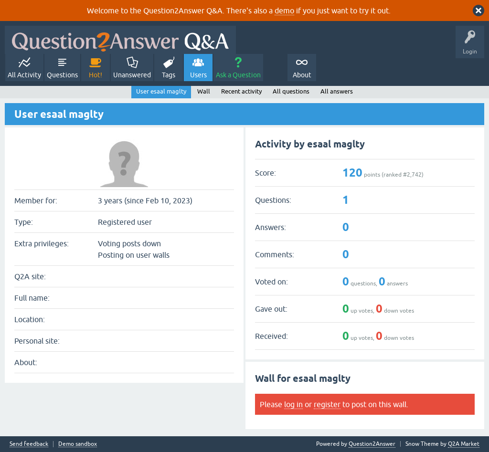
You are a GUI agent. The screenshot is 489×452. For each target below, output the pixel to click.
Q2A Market (463, 444)
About (302, 75)
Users (198, 75)
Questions (62, 75)
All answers (336, 91)
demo (284, 10)
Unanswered (132, 75)
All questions (291, 91)
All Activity (24, 75)
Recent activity (241, 91)
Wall (203, 91)
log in (293, 404)
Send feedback (29, 444)
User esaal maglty (161, 91)
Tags (168, 75)
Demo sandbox (77, 444)
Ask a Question (238, 75)
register (327, 404)
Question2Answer (372, 444)
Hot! (95, 75)
